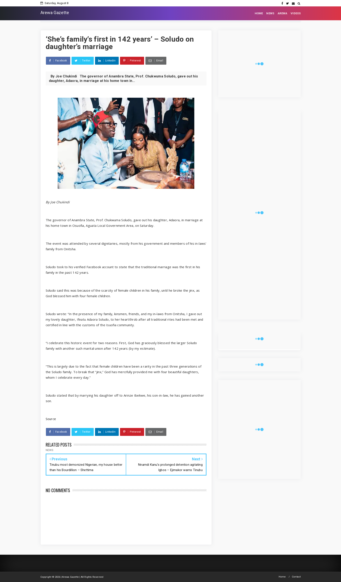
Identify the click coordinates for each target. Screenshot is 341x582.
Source (51, 419)
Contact (296, 577)
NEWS (270, 13)
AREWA (282, 13)
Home (282, 577)
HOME (259, 13)
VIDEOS (296, 13)
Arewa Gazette (54, 12)
